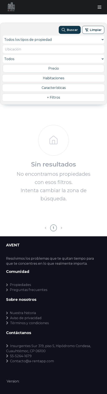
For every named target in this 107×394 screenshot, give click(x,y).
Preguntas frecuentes (26, 290)
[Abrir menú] (99, 7)
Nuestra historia (21, 313)
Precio (53, 68)
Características (54, 88)
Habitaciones (53, 78)
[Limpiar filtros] (93, 30)
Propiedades (18, 285)
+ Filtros (53, 97)
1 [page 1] (53, 228)
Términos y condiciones (27, 323)
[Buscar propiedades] (70, 30)
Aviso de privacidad (24, 318)
